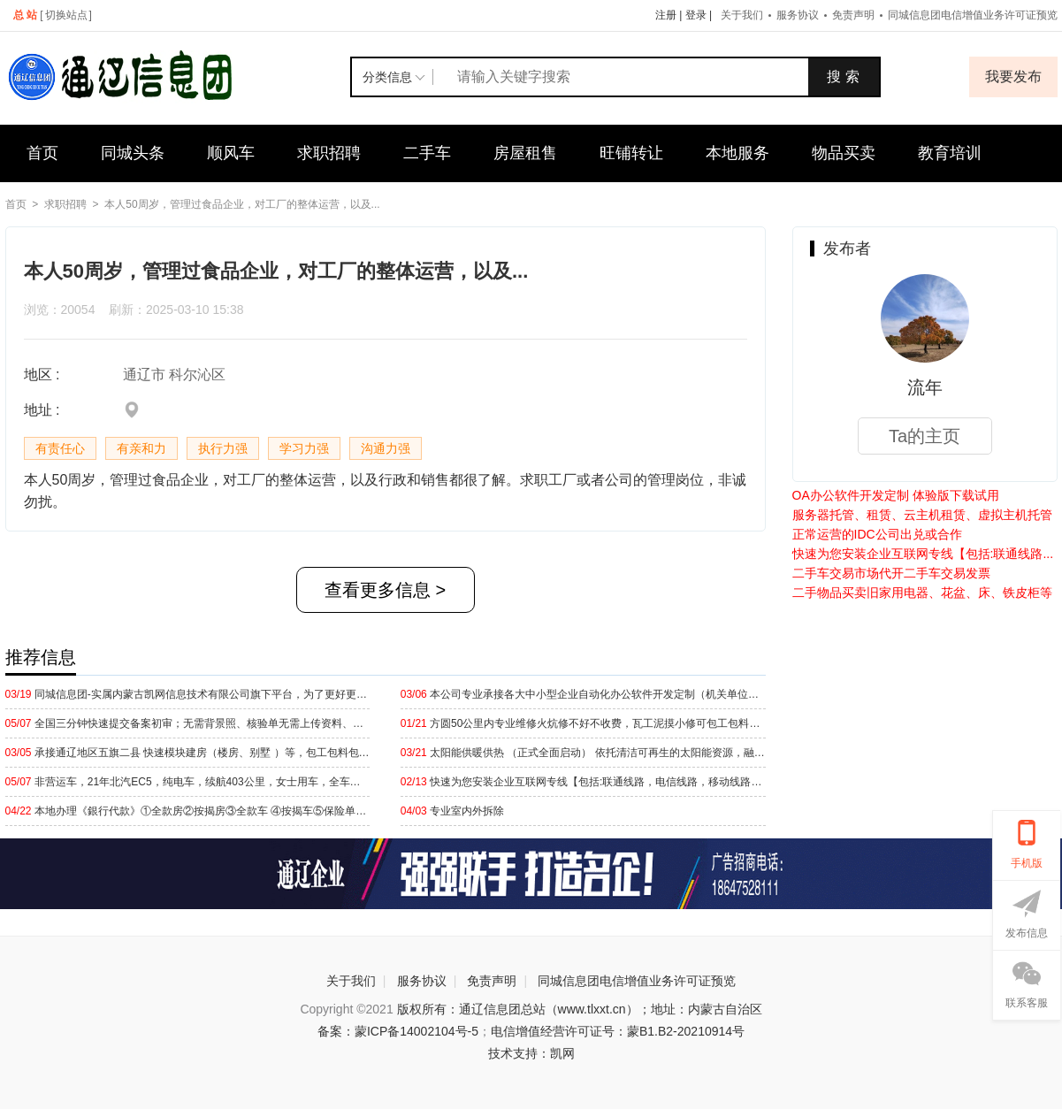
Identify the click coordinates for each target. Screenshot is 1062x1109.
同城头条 (132, 153)
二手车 (427, 153)
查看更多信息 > (385, 590)
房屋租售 (525, 153)
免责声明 (853, 15)
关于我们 (742, 15)
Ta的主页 (924, 436)
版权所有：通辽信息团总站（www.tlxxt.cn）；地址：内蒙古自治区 (579, 1009)
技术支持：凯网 (531, 1053)
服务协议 (797, 15)
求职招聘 (329, 153)
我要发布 (1013, 76)
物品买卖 (843, 153)
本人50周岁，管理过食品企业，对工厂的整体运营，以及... (241, 204)
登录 (696, 15)
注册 (665, 15)
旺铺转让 (631, 153)
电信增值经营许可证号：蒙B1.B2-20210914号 (618, 1031)
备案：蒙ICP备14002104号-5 (397, 1031)
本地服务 (737, 153)
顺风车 (231, 153)
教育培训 (950, 153)
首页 (42, 153)
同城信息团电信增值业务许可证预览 (637, 981)
